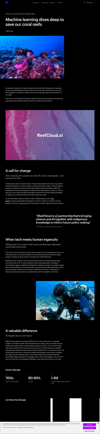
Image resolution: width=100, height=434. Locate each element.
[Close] (98, 423)
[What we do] (36, 2)
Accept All (89, 424)
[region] (50, 428)
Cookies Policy (21, 427)
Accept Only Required (89, 427)
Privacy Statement (29, 427)
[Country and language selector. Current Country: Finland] (90, 2)
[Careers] (61, 2)
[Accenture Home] (10, 2)
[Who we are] (53, 2)
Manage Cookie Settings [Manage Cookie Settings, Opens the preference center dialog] (90, 431)
